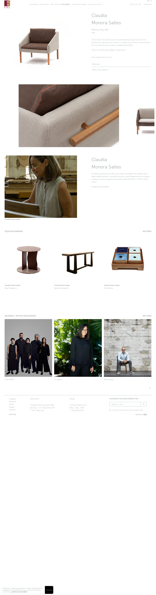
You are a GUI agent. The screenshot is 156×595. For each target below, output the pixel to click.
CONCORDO (49, 590)
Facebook (12, 401)
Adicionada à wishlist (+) (101, 57)
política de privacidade (19, 592)
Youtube (11, 407)
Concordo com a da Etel (126, 410)
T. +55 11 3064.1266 (37, 410)
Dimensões (96, 64)
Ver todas (147, 231)
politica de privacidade (130, 410)
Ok (143, 404)
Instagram (12, 399)
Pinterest (12, 409)
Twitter (11, 404)
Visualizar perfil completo (100, 186)
